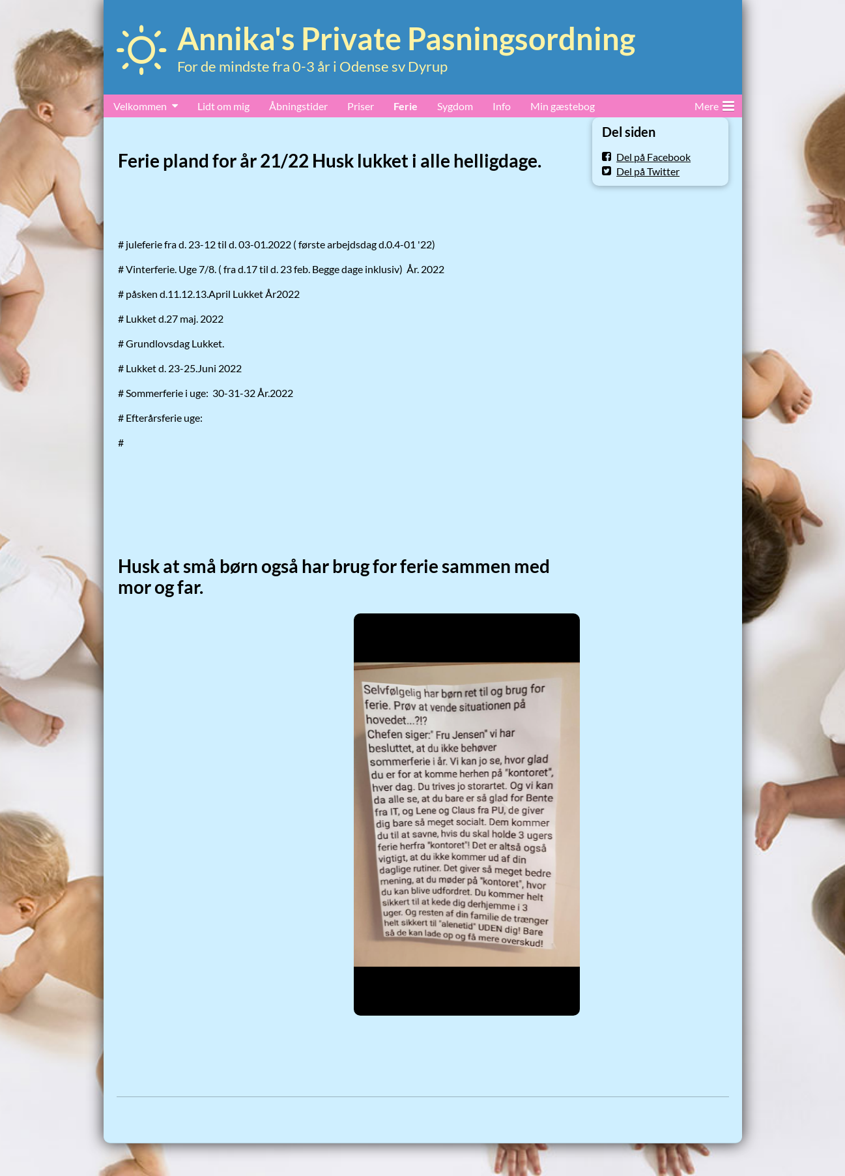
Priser (360, 106)
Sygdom (455, 106)
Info (502, 106)
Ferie (406, 106)
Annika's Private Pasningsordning (406, 38)
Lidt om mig (223, 106)
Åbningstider (298, 106)
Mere (714, 104)
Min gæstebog (562, 106)
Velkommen (140, 106)
